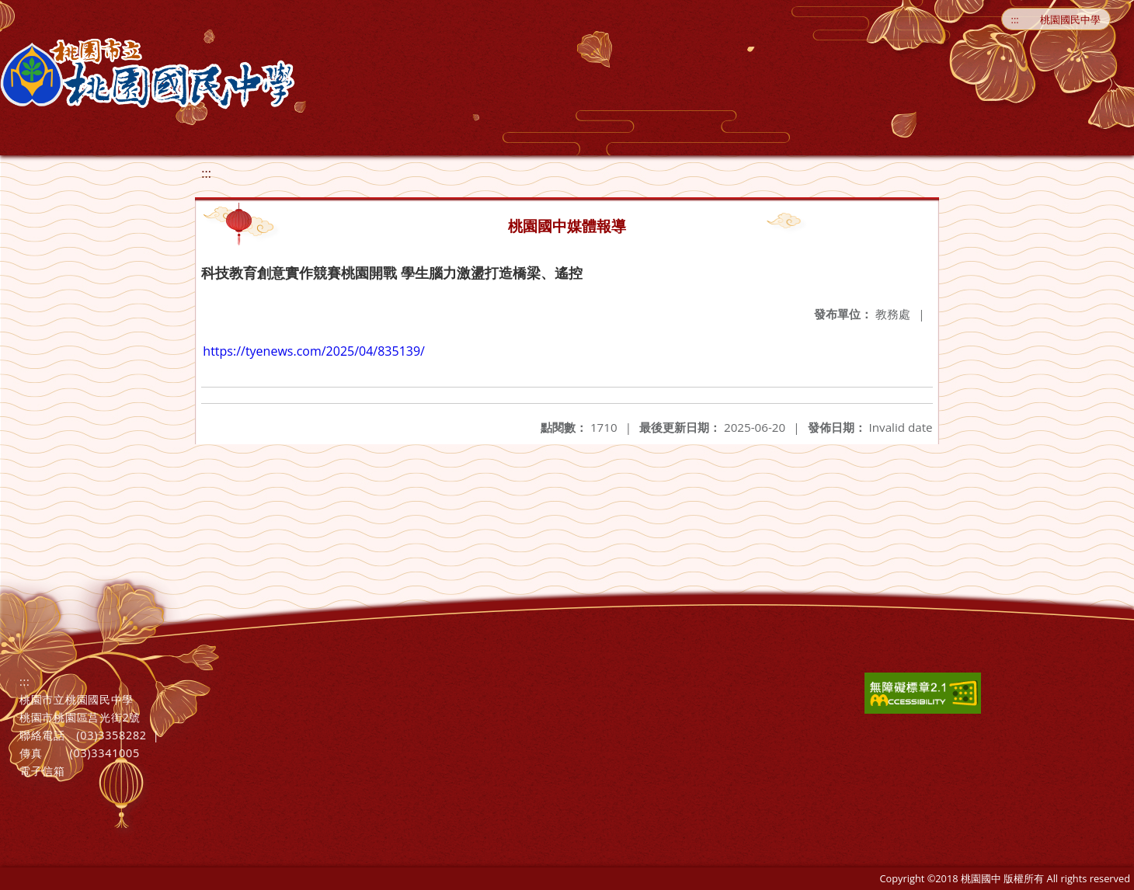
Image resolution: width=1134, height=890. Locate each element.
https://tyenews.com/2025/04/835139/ (314, 351)
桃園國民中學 (1070, 19)
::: (1015, 19)
